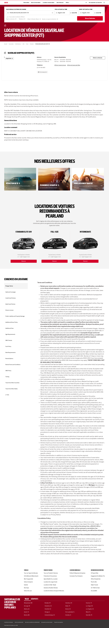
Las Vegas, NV (89, 606)
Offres (68, 2)
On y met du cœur (95, 587)
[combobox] (30, 13)
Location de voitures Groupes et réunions (54, 590)
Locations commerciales (49, 2)
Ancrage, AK (27, 606)
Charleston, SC (48, 606)
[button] (20, 179)
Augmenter (9, 58)
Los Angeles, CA (90, 609)
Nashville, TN (89, 615)
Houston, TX (89, 603)
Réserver (23, 261)
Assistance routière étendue (51, 587)
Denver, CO (68, 609)
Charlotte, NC (48, 609)
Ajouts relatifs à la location (51, 579)
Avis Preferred (60, 2)
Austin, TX (26, 612)
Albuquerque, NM (28, 603)
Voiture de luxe (28, 590)
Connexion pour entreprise (76, 576)
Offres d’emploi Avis (95, 579)
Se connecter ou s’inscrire (95, 2)
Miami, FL (88, 612)
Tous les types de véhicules (31, 573)
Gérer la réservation (36, 2)
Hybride (26, 585)
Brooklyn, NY (48, 603)
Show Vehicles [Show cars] (90, 18)
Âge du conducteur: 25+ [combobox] (11, 19)
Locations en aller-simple (50, 585)
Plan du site (94, 582)
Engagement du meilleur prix (98, 576)
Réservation (26, 2)
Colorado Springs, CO (50, 615)
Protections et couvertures (50, 576)
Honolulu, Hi (68, 615)
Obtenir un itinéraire (97, 57)
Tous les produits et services (51, 573)
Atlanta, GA (26, 609)
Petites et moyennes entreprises (77, 573)
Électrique (26, 587)
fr (86, 2)
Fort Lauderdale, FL (70, 612)
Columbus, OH (68, 603)
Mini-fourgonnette (28, 579)
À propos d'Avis (94, 573)
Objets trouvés (94, 585)
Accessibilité (94, 590)
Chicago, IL (47, 612)
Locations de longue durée (50, 582)
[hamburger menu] (104, 2)
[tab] (27, 599)
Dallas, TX (67, 606)
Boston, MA (26, 615)
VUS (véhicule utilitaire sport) (31, 576)
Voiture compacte (28, 582)
